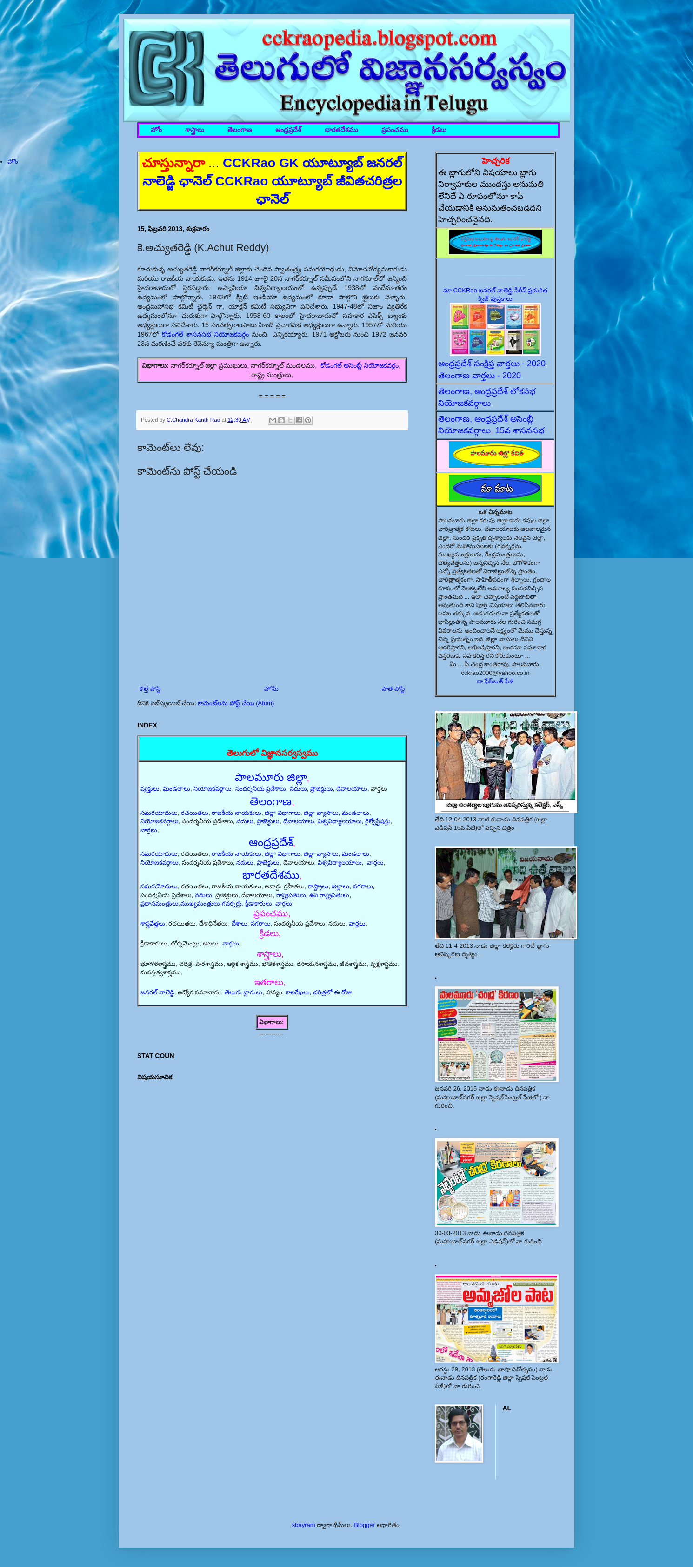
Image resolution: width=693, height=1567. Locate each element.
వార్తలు (148, 829)
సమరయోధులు (159, 812)
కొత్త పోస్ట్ (150, 688)
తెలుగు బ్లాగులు (244, 992)
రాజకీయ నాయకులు (236, 812)
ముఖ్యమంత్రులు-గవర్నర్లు (211, 903)
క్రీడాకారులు (258, 903)
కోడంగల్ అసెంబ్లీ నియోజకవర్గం (359, 365)
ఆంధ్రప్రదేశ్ (288, 129)
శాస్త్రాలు (194, 129)
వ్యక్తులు (150, 788)
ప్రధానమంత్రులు (159, 903)
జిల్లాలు (340, 886)
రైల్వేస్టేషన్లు (378, 821)
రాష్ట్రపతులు (291, 895)
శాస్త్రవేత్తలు (152, 923)
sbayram (303, 1524)
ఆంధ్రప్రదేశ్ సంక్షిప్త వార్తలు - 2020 (492, 363)
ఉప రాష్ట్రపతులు (329, 895)
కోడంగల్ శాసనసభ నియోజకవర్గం (205, 334)
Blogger (364, 1524)
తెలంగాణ (239, 129)
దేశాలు (239, 923)
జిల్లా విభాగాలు (282, 812)
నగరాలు (363, 886)
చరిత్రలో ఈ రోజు (332, 992)
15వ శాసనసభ (520, 430)
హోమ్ (271, 688)
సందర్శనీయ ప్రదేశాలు (261, 788)
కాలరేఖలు (298, 992)
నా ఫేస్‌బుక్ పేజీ (495, 681)
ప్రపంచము (394, 129)
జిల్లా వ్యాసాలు (321, 812)
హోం (156, 129)
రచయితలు (194, 812)
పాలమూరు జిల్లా (271, 777)
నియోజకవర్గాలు (212, 788)
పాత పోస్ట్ (393, 688)
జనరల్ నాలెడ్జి (157, 992)
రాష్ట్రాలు (318, 886)
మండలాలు (176, 788)
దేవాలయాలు (351, 788)
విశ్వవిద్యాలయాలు (340, 821)
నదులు (298, 788)
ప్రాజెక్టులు (321, 788)
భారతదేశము (341, 129)
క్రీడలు (439, 129)
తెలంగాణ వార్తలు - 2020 (479, 375)
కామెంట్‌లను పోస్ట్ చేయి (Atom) (236, 703)
